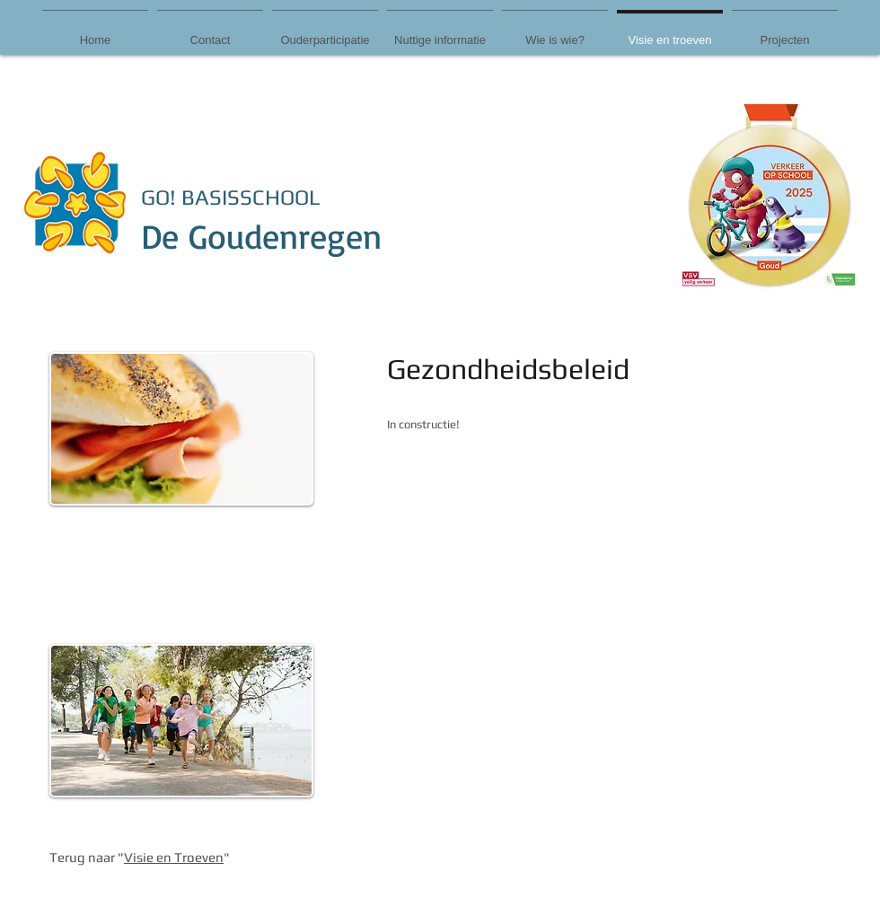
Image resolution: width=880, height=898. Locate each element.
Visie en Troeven (174, 857)
